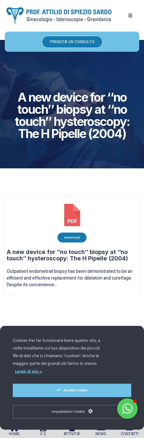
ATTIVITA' (72, 434)
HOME (14, 434)
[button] (130, 15)
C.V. (43, 434)
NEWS (100, 434)
